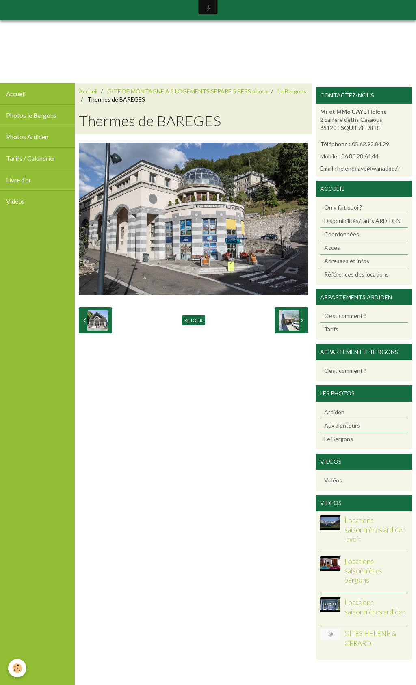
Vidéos (15, 201)
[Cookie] (17, 668)
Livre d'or (18, 180)
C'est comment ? (345, 315)
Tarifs (331, 329)
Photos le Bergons (31, 115)
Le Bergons (291, 91)
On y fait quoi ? (343, 207)
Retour (193, 320)
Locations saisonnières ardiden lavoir (375, 530)
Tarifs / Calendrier (31, 158)
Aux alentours (342, 425)
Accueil (16, 93)
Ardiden (334, 411)
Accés (332, 247)
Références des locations (356, 274)
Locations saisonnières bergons (363, 571)
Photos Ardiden (27, 136)
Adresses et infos (346, 260)
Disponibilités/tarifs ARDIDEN (362, 220)
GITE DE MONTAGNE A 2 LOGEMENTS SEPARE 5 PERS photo (187, 91)
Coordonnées (341, 234)
